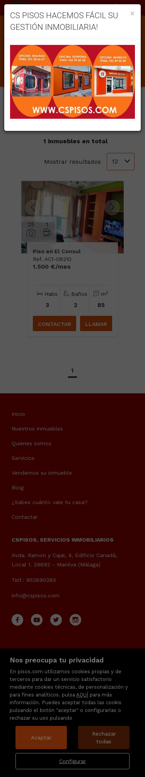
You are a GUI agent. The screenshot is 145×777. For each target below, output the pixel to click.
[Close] (132, 13)
